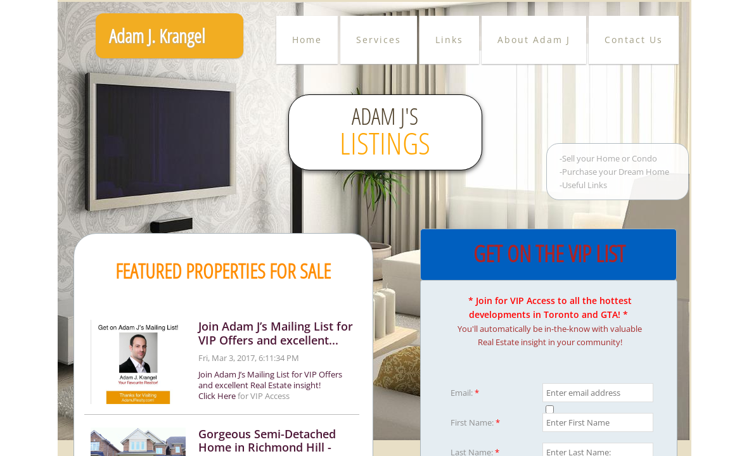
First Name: (475, 422)
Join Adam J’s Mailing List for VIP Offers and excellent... (275, 333)
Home (307, 40)
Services (378, 40)
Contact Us (634, 40)
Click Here (217, 396)
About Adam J (533, 40)
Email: (465, 392)
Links (449, 40)
